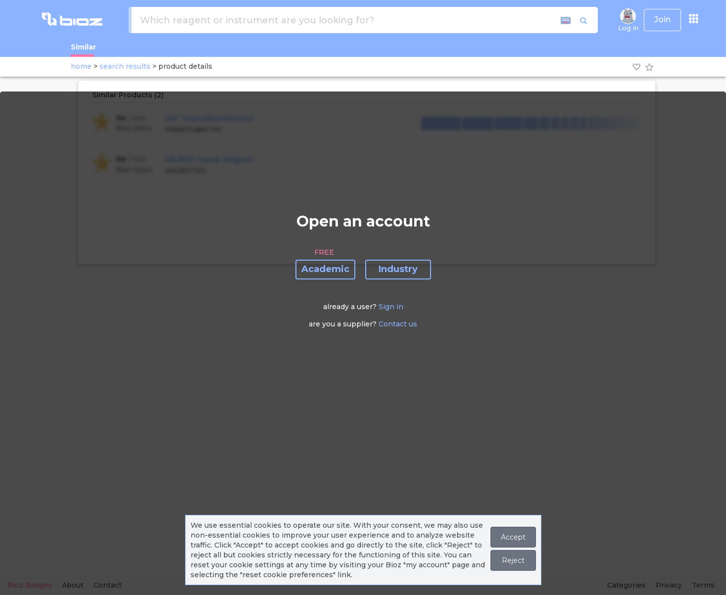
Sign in (391, 306)
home (81, 66)
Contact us (398, 324)
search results (124, 66)
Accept (513, 537)
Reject (513, 560)
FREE (324, 252)
